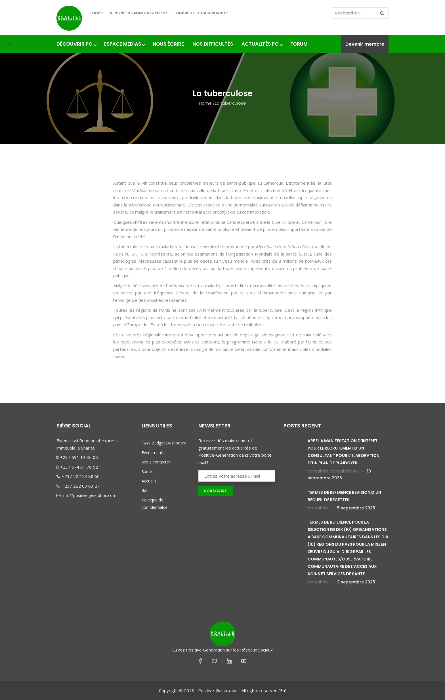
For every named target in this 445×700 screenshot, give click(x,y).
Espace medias (124, 44)
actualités (318, 471)
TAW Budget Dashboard (201, 13)
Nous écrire (168, 44)
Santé (147, 471)
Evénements (153, 452)
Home (205, 103)
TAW (97, 13)
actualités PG (344, 471)
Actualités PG (262, 44)
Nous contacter (156, 462)
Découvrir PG (76, 44)
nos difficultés (212, 44)
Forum (299, 44)
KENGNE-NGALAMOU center (139, 13)
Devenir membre (364, 44)
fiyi (144, 490)
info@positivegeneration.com (86, 495)
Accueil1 (149, 481)
